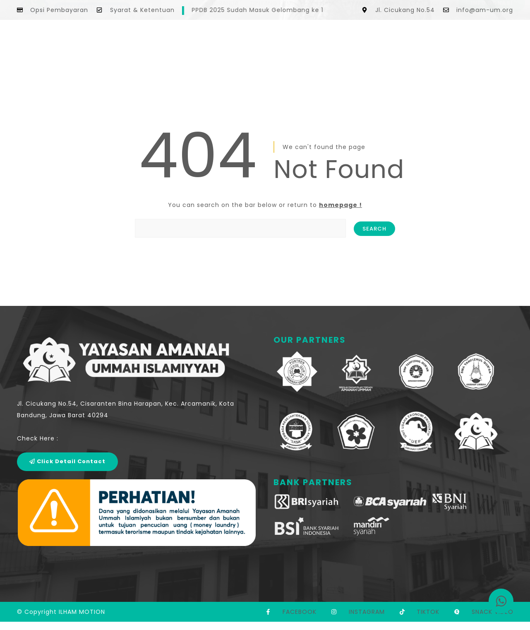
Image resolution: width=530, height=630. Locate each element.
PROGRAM (319, 38)
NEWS (390, 38)
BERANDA (225, 38)
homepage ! (340, 205)
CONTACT (425, 38)
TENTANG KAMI (271, 38)
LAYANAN (358, 38)
